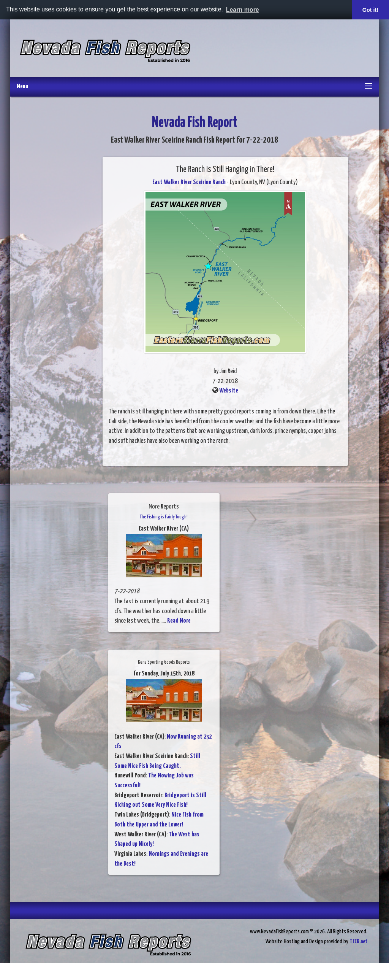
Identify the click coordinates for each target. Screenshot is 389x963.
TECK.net (358, 941)
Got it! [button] (370, 10)
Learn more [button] (242, 9)
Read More (179, 621)
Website (228, 391)
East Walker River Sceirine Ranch (189, 182)
